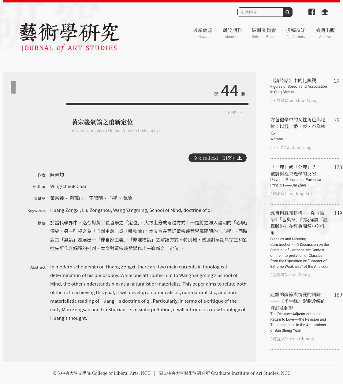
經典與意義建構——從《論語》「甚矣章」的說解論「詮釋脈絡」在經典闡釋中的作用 (299, 239)
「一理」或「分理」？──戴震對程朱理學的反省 (299, 176)
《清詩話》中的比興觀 (299, 86)
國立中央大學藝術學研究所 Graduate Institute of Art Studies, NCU (224, 373)
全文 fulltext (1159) (217, 158)
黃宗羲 (57, 198)
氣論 (127, 198)
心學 (112, 198)
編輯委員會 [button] (264, 33)
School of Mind (165, 210)
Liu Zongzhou (96, 210)
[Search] (260, 12)
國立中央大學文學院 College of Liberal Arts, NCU (101, 373)
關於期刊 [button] (232, 33)
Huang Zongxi (65, 210)
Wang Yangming (130, 210)
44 (229, 90)
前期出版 (325, 33)
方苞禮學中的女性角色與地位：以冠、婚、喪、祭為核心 (299, 129)
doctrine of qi (197, 210)
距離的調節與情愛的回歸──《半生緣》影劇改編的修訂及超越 (299, 312)
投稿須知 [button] (295, 33)
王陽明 (96, 198)
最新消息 (202, 33)
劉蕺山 (76, 198)
